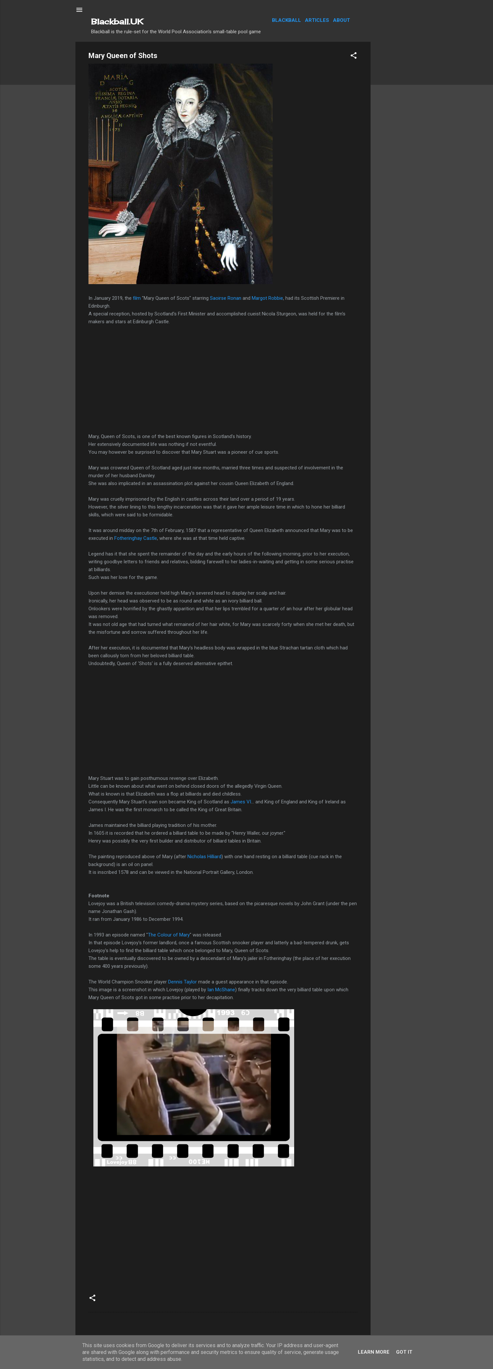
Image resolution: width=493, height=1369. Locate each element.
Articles (317, 20)
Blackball (286, 20)
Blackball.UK (117, 21)
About (341, 20)
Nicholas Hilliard (204, 856)
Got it (404, 1352)
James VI (241, 802)
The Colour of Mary (169, 935)
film (137, 298)
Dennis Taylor (183, 982)
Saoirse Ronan (225, 298)
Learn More (374, 1352)
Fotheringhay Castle (135, 538)
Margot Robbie (267, 298)
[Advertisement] (397, 139)
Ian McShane (221, 990)
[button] (354, 57)
